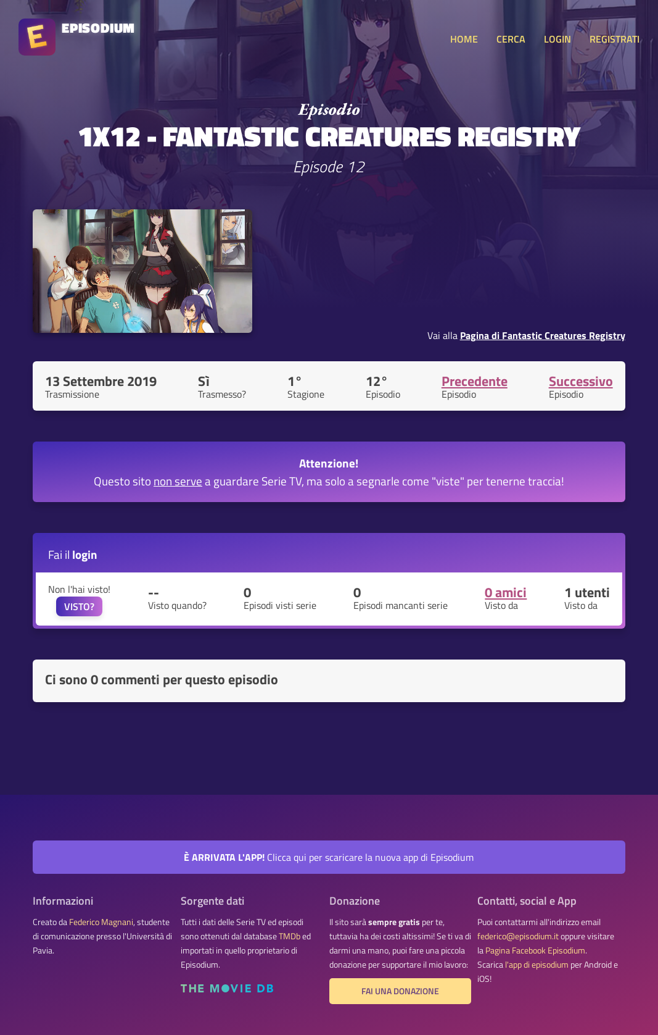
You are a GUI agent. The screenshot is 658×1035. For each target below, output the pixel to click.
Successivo (581, 381)
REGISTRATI (614, 38)
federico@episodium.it (518, 936)
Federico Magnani (101, 922)
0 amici (506, 592)
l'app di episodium (537, 964)
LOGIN (557, 38)
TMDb (289, 936)
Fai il (72, 554)
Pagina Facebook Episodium (535, 950)
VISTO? (79, 606)
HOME (464, 38)
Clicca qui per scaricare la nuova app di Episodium (329, 857)
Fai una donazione (400, 991)
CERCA (510, 38)
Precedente (475, 381)
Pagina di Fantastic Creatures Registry (542, 335)
